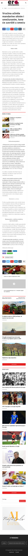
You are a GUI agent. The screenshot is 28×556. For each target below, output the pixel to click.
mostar (4, 543)
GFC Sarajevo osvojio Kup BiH (11, 406)
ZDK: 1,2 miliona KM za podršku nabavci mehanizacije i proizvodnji (17, 129)
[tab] (22, 297)
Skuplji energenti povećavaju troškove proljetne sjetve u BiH (11, 337)
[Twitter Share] (9, 251)
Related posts (22, 297)
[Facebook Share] (4, 251)
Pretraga (4, 499)
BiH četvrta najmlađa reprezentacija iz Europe (13, 426)
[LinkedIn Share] (14, 251)
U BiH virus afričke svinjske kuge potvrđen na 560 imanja (17, 135)
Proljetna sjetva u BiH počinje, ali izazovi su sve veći (12, 317)
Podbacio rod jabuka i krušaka (15, 118)
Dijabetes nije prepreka (9, 357)
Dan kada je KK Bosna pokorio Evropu (13, 387)
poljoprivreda (9, 257)
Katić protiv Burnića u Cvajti (10, 446)
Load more (14, 364)
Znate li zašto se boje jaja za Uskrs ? (13, 486)
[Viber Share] (4, 253)
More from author (20, 298)
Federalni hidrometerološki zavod (16, 543)
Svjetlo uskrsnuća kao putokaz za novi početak (12, 466)
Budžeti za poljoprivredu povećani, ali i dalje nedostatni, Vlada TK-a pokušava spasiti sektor (16, 124)
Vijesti (5, 8)
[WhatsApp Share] (10, 253)
